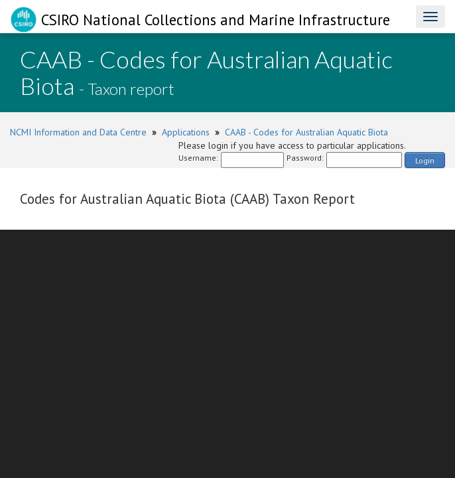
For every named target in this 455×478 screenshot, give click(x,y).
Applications (186, 132)
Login (424, 160)
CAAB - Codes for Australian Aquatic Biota (306, 132)
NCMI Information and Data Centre (78, 132)
